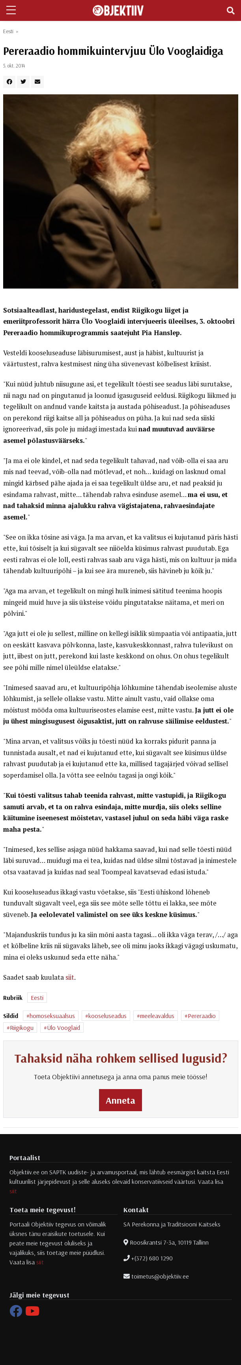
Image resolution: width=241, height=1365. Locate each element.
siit (69, 977)
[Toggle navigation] (231, 10)
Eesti (8, 31)
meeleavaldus (157, 1016)
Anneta (120, 1100)
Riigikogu (22, 1027)
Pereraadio (202, 1016)
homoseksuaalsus (52, 1016)
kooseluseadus (107, 1016)
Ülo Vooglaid (63, 1027)
